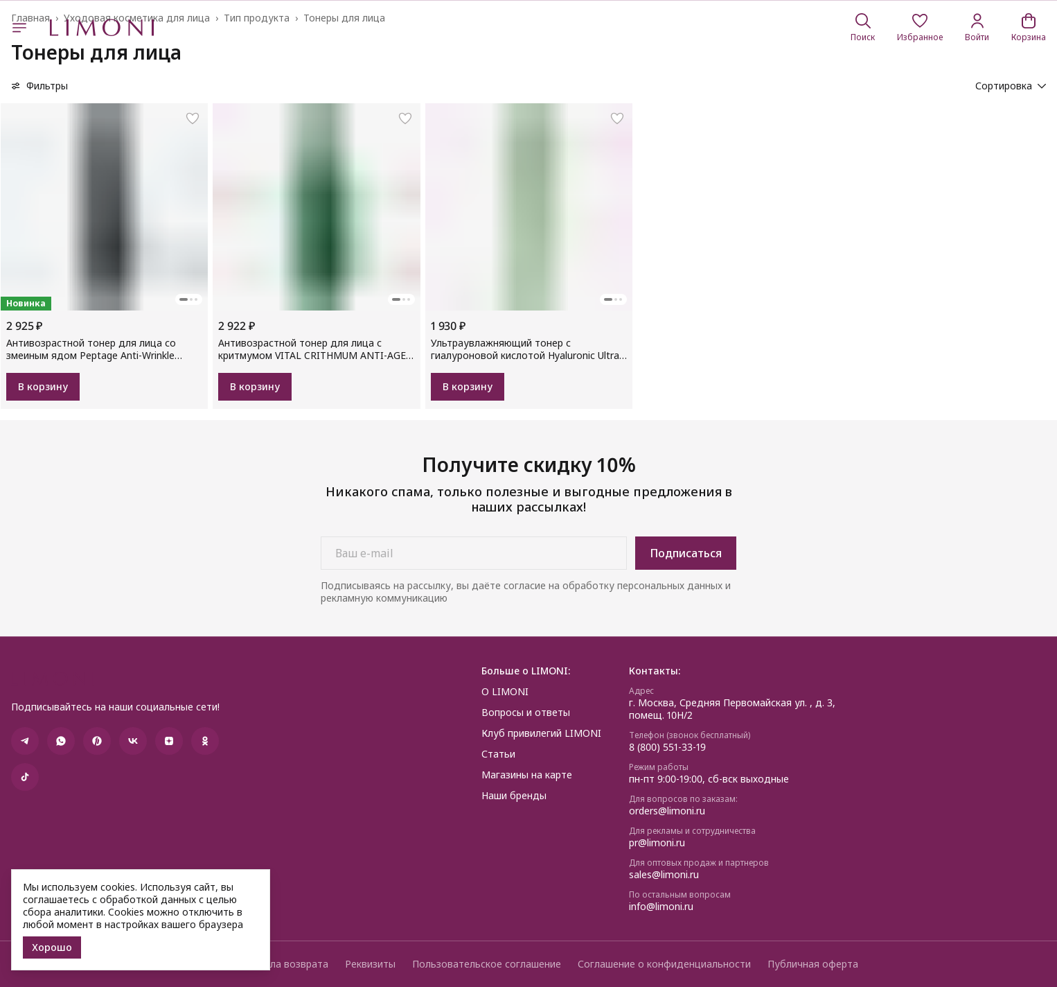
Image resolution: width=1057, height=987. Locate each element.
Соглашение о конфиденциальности (664, 964)
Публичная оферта (812, 964)
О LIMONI (504, 691)
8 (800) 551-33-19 (667, 747)
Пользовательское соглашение (486, 964)
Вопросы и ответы (525, 712)
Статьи (498, 754)
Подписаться (686, 553)
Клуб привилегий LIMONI (541, 733)
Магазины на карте (526, 775)
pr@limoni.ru (657, 843)
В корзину (43, 386)
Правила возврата (284, 964)
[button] (920, 27)
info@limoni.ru (661, 906)
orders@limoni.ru (667, 811)
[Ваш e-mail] (473, 553)
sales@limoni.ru (664, 874)
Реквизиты (370, 964)
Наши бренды (514, 795)
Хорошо (52, 947)
